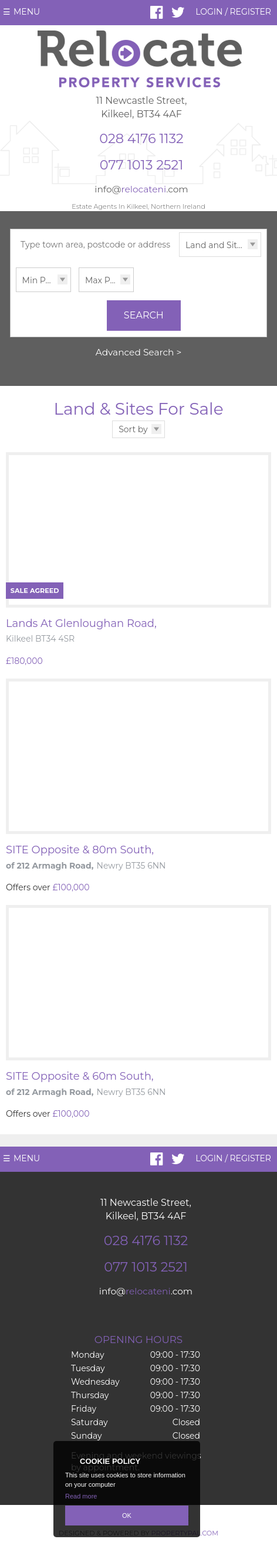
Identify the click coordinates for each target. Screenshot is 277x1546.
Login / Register (233, 11)
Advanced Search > (139, 352)
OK (126, 1515)
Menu (26, 11)
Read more (81, 1496)
